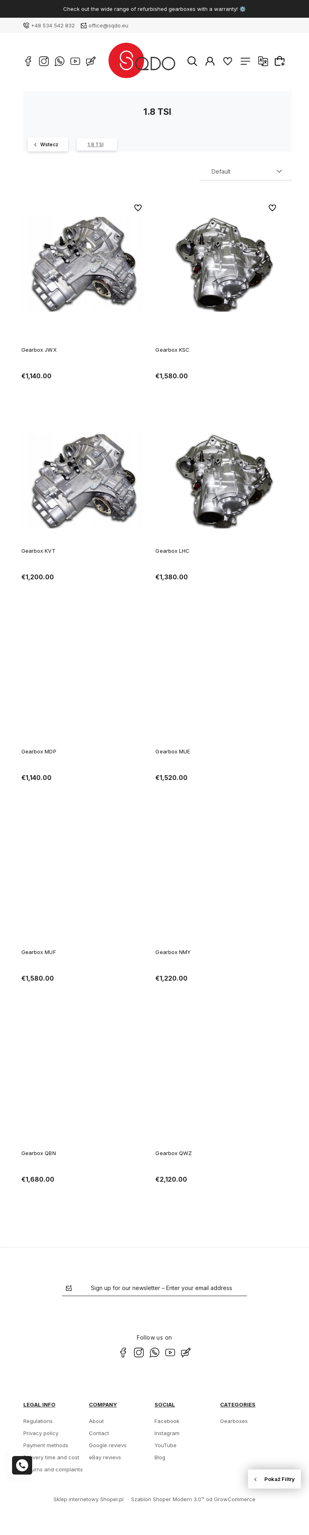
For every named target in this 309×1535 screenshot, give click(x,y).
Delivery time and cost (51, 1457)
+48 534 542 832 (53, 25)
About (96, 1421)
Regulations (38, 1421)
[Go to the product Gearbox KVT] (84, 481)
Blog (159, 1457)
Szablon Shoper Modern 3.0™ (167, 1499)
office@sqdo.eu (108, 25)
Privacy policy (40, 1433)
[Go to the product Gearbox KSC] (218, 264)
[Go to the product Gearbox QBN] (84, 1083)
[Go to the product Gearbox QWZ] (218, 1083)
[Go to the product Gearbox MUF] (84, 882)
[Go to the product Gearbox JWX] (84, 264)
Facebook (166, 1421)
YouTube (165, 1445)
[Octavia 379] (48, 144)
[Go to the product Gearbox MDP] (84, 682)
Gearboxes (234, 1421)
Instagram (166, 1433)
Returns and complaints (53, 1469)
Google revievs (108, 1445)
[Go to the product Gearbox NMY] (218, 882)
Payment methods (45, 1445)
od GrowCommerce (230, 1499)
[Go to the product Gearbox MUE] (218, 682)
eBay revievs (105, 1457)
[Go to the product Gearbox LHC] (218, 481)
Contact (99, 1433)
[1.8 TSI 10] (97, 144)
